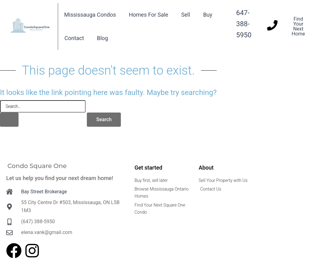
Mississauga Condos (90, 14)
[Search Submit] (9, 120)
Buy (207, 14)
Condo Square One (37, 166)
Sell (185, 14)
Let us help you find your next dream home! (59, 178)
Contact (74, 38)
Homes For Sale (148, 14)
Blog (102, 38)
